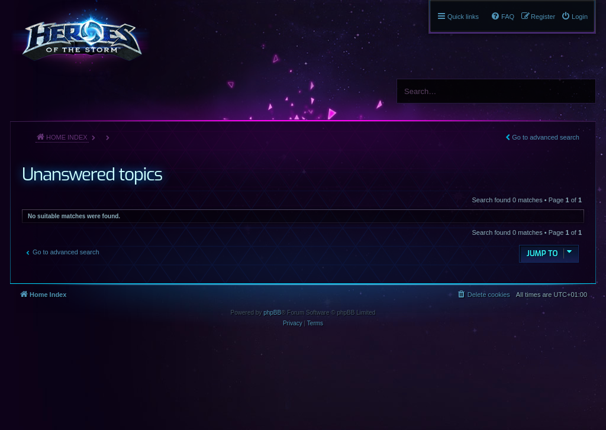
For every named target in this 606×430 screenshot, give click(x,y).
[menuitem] (574, 16)
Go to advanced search (545, 137)
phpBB (272, 312)
